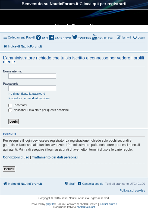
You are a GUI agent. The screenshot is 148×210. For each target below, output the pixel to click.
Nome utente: (12, 71)
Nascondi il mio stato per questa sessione (38, 110)
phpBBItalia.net (86, 207)
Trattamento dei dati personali (55, 157)
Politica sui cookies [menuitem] (132, 190)
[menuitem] (42, 38)
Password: (10, 83)
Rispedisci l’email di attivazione (29, 98)
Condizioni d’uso (16, 157)
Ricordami (17, 105)
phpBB (50, 204)
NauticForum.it (108, 204)
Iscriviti (9, 169)
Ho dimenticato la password (26, 93)
